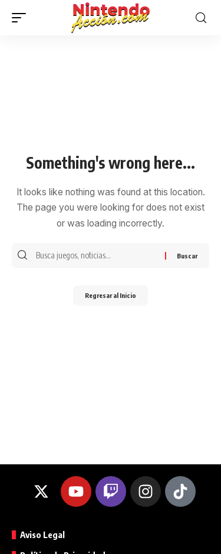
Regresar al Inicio (110, 295)
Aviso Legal (42, 534)
